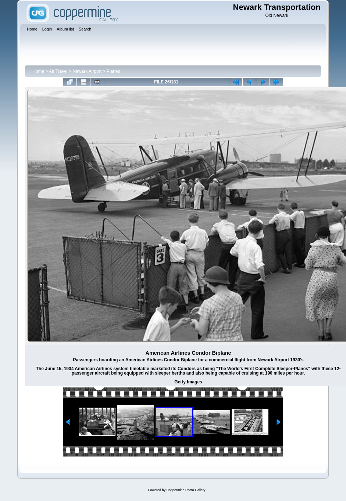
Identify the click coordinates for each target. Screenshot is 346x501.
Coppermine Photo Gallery (185, 490)
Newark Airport (86, 71)
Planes (113, 71)
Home (38, 71)
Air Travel (58, 71)
